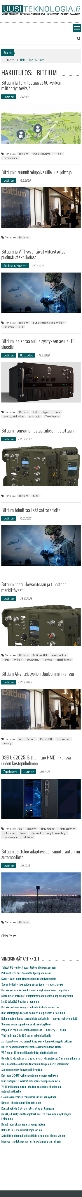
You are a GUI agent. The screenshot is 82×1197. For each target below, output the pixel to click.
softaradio (34, 416)
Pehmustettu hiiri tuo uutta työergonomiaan (26, 973)
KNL (35, 412)
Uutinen (8, 97)
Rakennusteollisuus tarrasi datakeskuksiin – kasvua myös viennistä (39, 1018)
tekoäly (7, 743)
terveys (48, 659)
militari (18, 659)
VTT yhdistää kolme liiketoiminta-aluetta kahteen (29, 1052)
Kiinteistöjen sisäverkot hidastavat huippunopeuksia (30, 1081)
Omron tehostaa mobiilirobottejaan (21, 1102)
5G (20, 828)
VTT (21, 326)
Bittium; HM (40, 655)
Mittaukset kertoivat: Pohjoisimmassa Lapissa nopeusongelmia (37, 995)
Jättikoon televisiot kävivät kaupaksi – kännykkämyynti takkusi (36, 1041)
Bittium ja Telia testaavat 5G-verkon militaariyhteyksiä (31, 85)
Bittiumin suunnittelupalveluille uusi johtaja (36, 172)
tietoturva (28, 837)
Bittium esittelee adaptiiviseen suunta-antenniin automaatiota (40, 854)
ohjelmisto (36, 833)
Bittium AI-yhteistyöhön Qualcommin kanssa (37, 673)
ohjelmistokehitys (56, 833)
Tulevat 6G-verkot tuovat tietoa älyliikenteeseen (28, 967)
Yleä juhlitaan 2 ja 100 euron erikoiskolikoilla (26, 1035)
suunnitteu (33, 659)
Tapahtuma (10, 772)
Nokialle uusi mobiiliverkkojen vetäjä (21, 1130)
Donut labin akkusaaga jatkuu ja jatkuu (23, 1124)
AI (20, 739)
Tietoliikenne (10, 158)
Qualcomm (63, 739)
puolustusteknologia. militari (48, 322)
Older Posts (8, 936)
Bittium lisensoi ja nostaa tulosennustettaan (37, 430)
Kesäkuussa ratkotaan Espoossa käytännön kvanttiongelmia (35, 990)
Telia (58, 153)
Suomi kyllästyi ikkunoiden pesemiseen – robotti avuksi (32, 984)
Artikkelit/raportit (14, 266)
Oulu (57, 412)
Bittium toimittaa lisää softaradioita (31, 509)
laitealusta (9, 833)
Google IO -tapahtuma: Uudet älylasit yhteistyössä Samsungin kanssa (40, 1058)
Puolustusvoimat (42, 153)
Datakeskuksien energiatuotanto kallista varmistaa (30, 1007)
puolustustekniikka (13, 416)
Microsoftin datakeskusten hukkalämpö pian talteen (31, 1141)
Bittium (23, 153)
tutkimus (8, 326)
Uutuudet (26, 355)
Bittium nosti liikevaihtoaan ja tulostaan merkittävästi (33, 587)
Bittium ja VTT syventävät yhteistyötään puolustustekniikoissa (34, 254)
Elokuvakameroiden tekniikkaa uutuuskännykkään (28, 1096)
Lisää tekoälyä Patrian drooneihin (20, 1001)
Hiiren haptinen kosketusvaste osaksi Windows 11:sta (31, 1046)
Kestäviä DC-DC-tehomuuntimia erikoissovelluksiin (30, 1075)
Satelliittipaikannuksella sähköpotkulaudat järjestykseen (33, 1135)
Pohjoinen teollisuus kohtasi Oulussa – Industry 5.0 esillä (33, 1029)
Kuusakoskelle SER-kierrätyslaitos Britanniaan (27, 1108)
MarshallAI (46, 739)
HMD (6, 659)
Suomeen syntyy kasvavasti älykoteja (21, 1069)
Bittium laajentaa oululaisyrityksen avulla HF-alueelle (38, 343)
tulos (35, 495)
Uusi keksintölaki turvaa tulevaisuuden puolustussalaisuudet (35, 1063)
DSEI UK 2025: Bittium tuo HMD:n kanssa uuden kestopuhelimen (36, 760)
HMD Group (47, 828)
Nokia (23, 833)
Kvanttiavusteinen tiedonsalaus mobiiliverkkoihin (28, 978)
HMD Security (67, 828)
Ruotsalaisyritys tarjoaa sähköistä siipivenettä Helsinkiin (33, 1012)
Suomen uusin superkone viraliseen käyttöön (26, 1024)
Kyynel (46, 412)
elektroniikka (59, 655)
